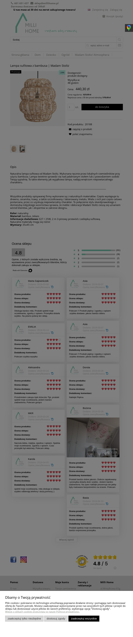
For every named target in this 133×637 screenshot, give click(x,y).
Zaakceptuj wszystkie (84, 618)
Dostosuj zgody (56, 618)
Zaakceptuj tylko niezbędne (24, 618)
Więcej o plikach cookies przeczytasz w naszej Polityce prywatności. (42, 611)
